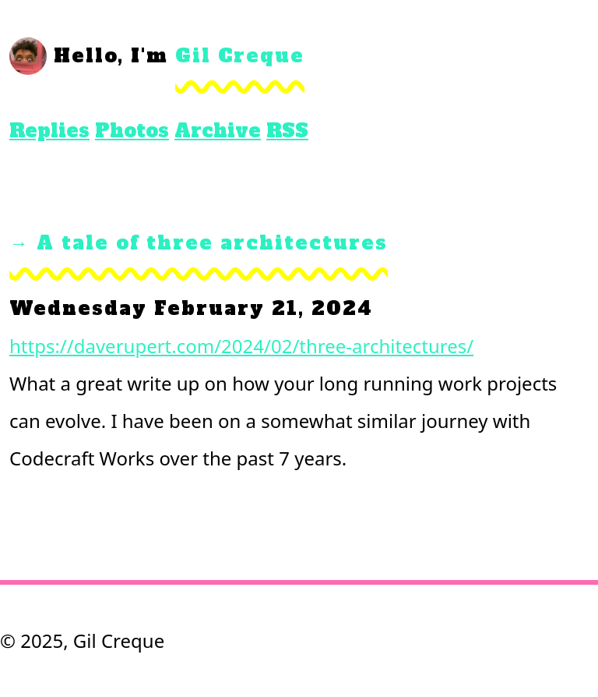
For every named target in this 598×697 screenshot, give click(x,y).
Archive (217, 130)
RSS (287, 130)
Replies (49, 130)
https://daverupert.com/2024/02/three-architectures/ (241, 346)
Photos (132, 130)
